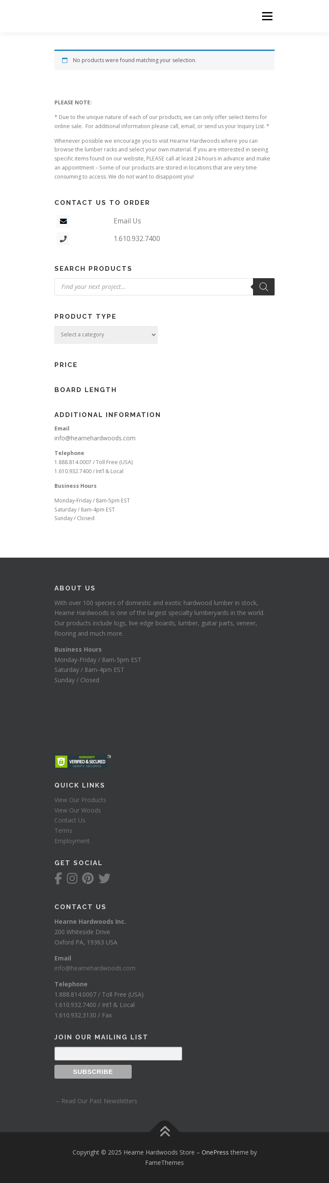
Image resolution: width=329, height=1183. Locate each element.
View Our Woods (77, 810)
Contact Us (69, 820)
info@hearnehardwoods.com (95, 438)
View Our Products (80, 800)
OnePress (215, 1152)
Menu (266, 16)
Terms (63, 830)
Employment (72, 841)
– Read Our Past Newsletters (95, 1101)
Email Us (127, 221)
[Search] (264, 286)
